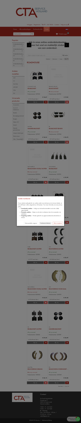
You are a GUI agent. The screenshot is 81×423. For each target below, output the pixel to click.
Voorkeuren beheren (45, 223)
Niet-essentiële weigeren (31, 223)
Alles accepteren (58, 223)
